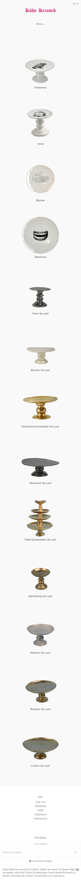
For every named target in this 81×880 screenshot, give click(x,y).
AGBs (40, 810)
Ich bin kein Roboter (12, 852)
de (74, 3)
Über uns (40, 802)
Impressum (40, 814)
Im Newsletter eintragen (40, 861)
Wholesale (40, 806)
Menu (39, 24)
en (77, 3)
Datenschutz (40, 818)
